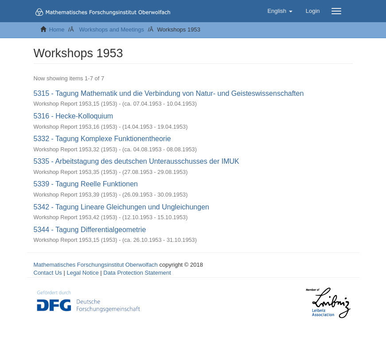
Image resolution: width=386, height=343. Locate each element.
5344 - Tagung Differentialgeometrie (90, 229)
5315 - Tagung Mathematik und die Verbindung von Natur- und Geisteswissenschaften (169, 93)
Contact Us (48, 272)
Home (57, 29)
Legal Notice (82, 272)
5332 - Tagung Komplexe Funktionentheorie (102, 138)
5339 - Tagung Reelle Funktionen (86, 184)
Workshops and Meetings (111, 29)
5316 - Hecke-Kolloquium (73, 116)
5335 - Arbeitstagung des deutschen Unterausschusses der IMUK (136, 161)
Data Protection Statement (137, 272)
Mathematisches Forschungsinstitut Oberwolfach (96, 264)
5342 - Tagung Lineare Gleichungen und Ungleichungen (121, 207)
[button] (280, 11)
